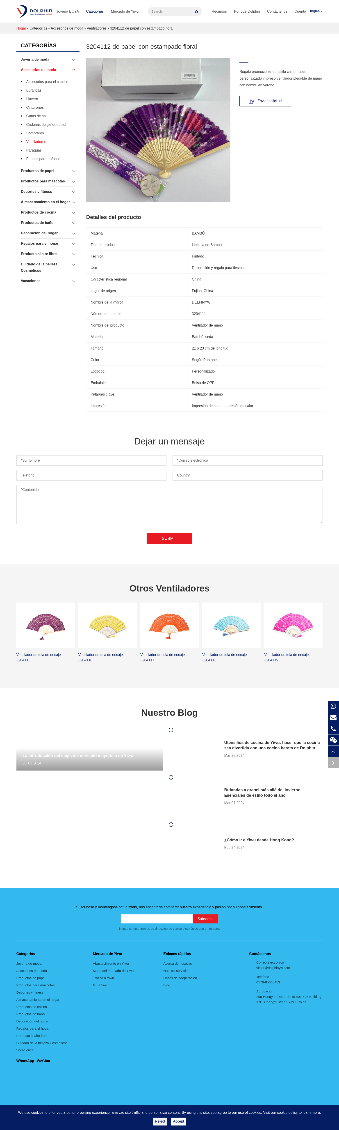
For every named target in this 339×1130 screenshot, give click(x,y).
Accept (178, 1121)
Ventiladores (97, 28)
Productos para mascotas (48, 181)
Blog (166, 985)
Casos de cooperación (180, 978)
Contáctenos (277, 11)
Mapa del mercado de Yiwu (113, 971)
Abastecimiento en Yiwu (111, 963)
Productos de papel (48, 171)
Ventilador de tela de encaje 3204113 (224, 657)
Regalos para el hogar (48, 243)
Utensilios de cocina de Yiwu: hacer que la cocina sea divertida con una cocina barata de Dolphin (272, 745)
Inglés (315, 11)
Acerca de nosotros (177, 963)
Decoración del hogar (48, 233)
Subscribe (206, 919)
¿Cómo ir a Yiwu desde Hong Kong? (259, 840)
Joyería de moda (48, 59)
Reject (160, 1121)
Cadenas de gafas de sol (46, 125)
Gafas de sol (36, 116)
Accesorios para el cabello (47, 82)
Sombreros (35, 133)
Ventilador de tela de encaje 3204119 (286, 657)
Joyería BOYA (67, 11)
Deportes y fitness (48, 191)
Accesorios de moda (67, 28)
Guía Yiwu (100, 985)
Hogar (21, 28)
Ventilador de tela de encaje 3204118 (100, 657)
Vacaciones (48, 281)
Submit (169, 538)
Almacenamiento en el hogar (48, 202)
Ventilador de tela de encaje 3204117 (162, 657)
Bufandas (34, 90)
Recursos (219, 11)
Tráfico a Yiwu (103, 978)
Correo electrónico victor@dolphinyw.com (273, 965)
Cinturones (35, 107)
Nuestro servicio (175, 971)
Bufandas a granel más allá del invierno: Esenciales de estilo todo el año (263, 793)
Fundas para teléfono (43, 159)
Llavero (32, 99)
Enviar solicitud (265, 101)
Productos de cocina (48, 212)
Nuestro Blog (169, 713)
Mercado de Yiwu (125, 11)
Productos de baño (48, 222)
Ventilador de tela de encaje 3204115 (38, 657)
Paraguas (34, 150)
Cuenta (300, 11)
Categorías (95, 11)
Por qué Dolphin (247, 11)
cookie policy (287, 1112)
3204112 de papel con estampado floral (141, 28)
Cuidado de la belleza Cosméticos (48, 266)
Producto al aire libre (48, 254)
